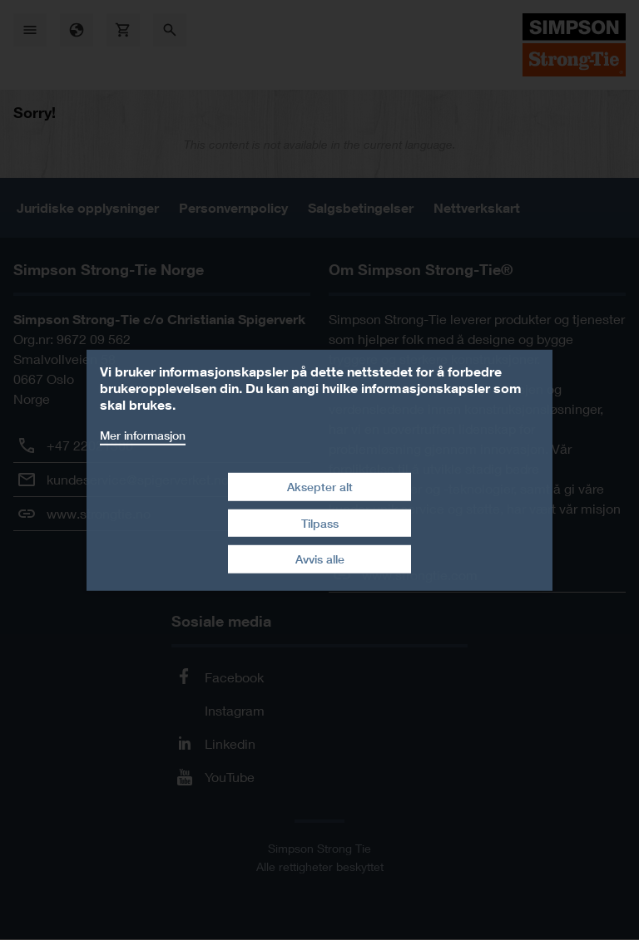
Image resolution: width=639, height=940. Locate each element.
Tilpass (320, 523)
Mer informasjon (143, 434)
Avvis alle (319, 559)
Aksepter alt (320, 487)
